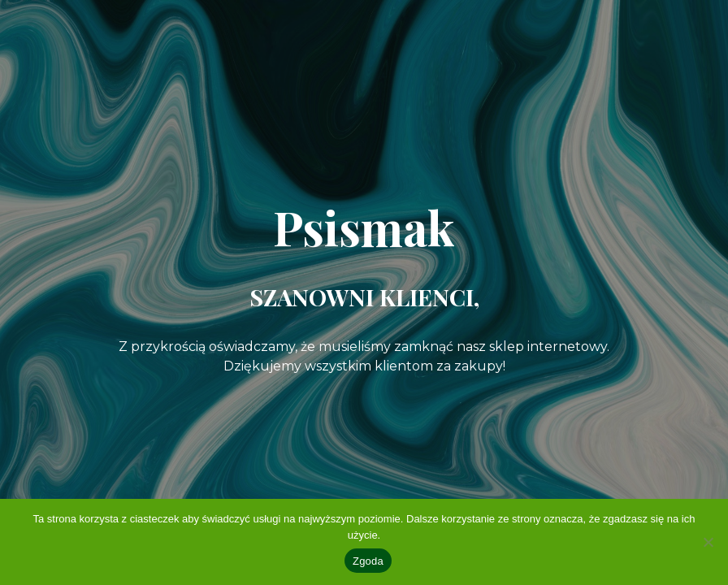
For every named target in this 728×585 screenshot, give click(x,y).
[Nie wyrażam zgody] (708, 542)
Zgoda (368, 561)
